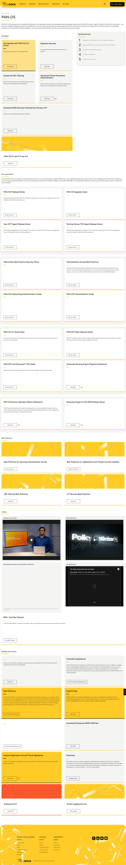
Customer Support (44, 847)
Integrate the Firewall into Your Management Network (98, 40)
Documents (56, 850)
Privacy (55, 842)
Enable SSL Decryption (89, 59)
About (40, 842)
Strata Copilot (116, 4)
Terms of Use (57, 847)
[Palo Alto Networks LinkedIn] (98, 839)
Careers (41, 845)
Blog (18, 847)
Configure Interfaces (89, 54)
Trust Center (57, 845)
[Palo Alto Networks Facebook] (94, 839)
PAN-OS (7, 13)
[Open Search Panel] (104, 4)
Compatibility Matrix (22, 850)
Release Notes (20, 842)
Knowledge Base (43, 852)
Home (3, 13)
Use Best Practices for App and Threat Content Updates (99, 45)
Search (19, 845)
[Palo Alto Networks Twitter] (102, 839)
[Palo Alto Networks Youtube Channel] (106, 839)
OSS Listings (20, 852)
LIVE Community (43, 850)
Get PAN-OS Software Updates (92, 50)
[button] (10, 66)
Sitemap (19, 854)
